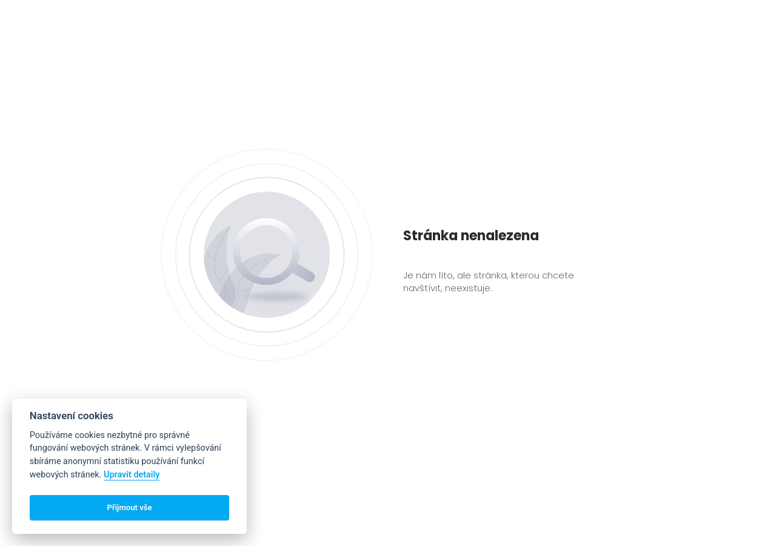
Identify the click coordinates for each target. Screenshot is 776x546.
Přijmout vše (129, 507)
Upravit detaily (132, 475)
